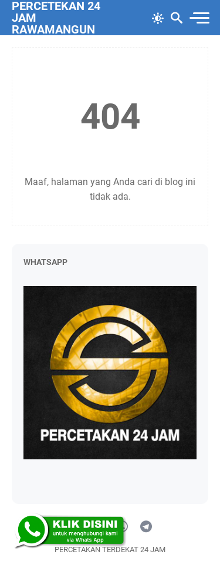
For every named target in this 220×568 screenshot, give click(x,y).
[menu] (198, 17)
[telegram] (146, 526)
